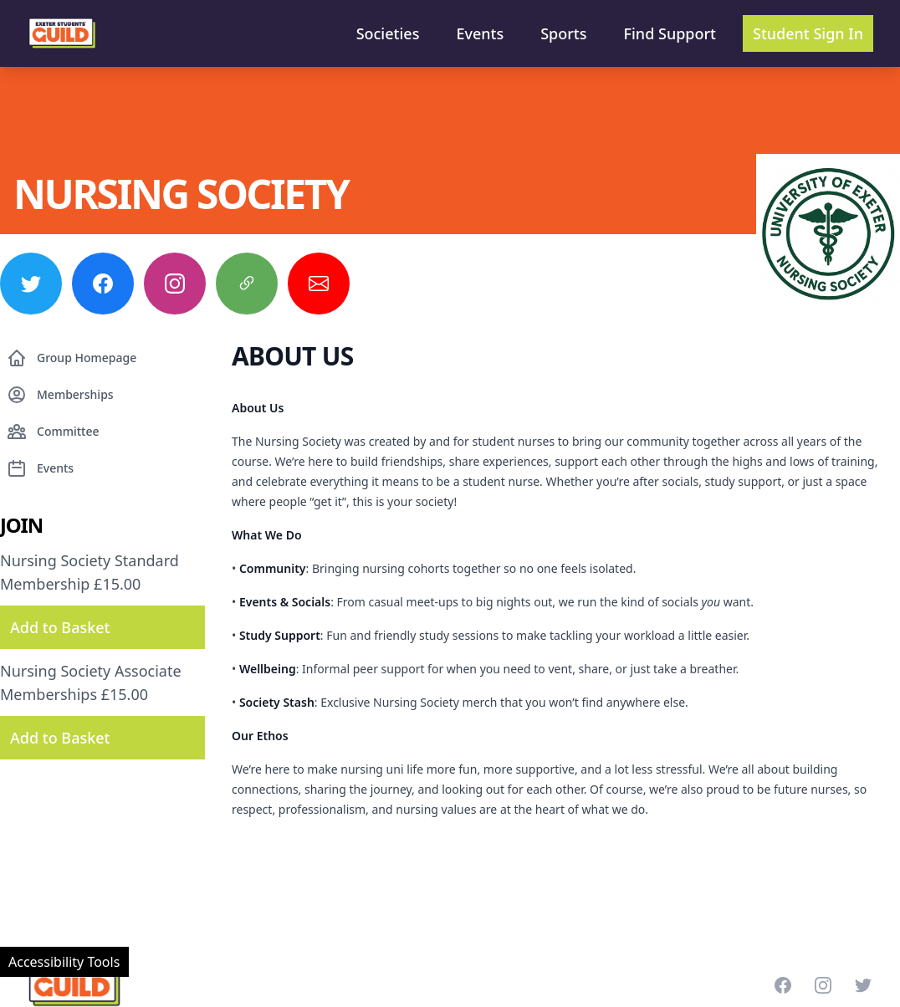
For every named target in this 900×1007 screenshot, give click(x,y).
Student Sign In (808, 33)
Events (480, 33)
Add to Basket (60, 627)
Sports (563, 33)
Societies (388, 33)
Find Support (670, 33)
